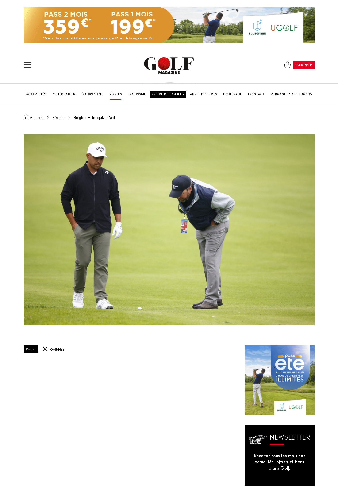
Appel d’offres (203, 94)
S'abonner (304, 65)
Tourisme (137, 94)
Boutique (232, 94)
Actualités (36, 94)
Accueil (37, 118)
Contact (256, 94)
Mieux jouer (64, 94)
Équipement (92, 94)
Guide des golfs (168, 94)
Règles (115, 94)
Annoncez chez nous (291, 94)
